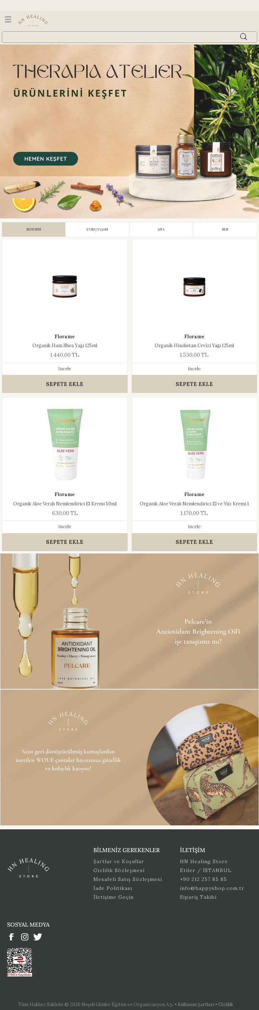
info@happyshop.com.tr (212, 888)
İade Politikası (112, 888)
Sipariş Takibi (198, 897)
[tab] (34, 229)
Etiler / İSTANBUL (206, 870)
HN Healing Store (204, 861)
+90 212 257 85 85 (203, 879)
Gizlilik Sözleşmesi (118, 870)
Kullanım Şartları (196, 1004)
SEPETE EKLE (64, 384)
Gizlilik (226, 1004)
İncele (64, 369)
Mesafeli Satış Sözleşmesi (127, 879)
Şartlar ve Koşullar (118, 861)
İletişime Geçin (113, 897)
